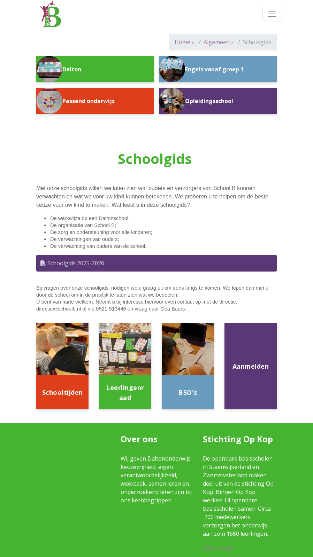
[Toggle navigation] (272, 14)
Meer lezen (217, 547)
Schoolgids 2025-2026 (72, 263)
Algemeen (217, 42)
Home (182, 42)
